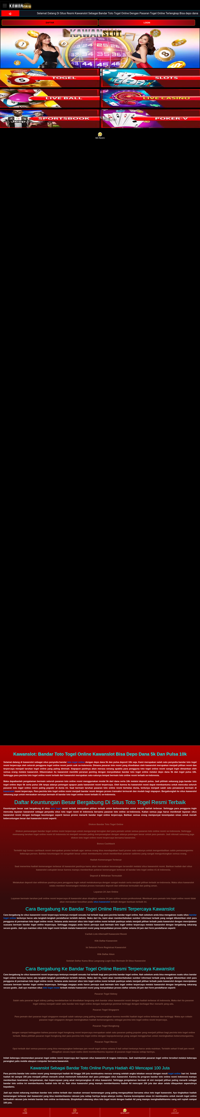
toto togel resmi (51, 987)
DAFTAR (50, 23)
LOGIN (147, 23)
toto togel (56, 808)
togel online (174, 1073)
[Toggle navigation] (4, 5)
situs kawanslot (101, 902)
